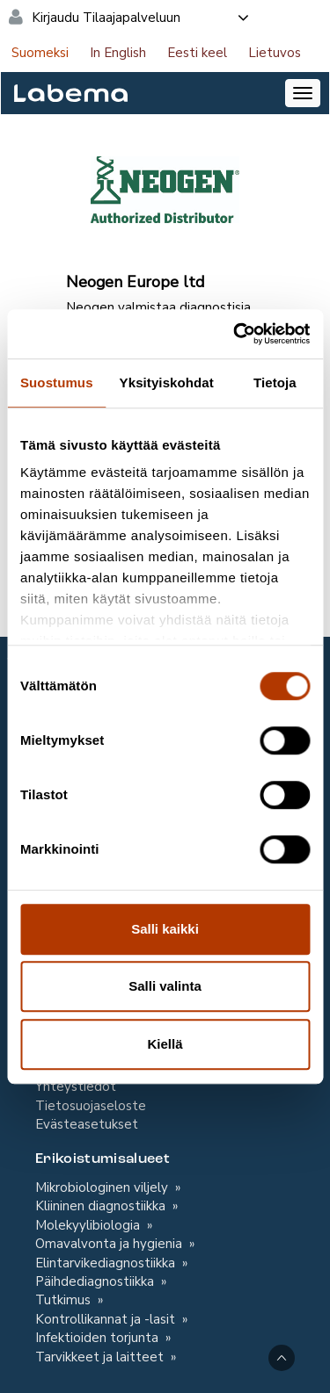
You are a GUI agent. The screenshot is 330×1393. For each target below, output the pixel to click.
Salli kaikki (165, 928)
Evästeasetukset (86, 1124)
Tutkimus (64, 1300)
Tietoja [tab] (275, 382)
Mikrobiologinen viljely (103, 1187)
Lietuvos (274, 52)
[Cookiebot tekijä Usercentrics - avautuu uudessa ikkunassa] (235, 333)
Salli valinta (165, 985)
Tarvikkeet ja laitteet (101, 1357)
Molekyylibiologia (89, 1225)
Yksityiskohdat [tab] (167, 382)
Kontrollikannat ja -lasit (107, 1319)
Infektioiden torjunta (98, 1337)
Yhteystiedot (75, 1086)
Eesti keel (197, 52)
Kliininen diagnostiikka (102, 1206)
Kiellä (164, 1043)
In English (118, 52)
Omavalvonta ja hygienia (110, 1243)
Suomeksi (40, 52)
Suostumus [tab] (56, 382)
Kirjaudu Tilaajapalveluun (141, 17)
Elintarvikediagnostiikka (107, 1263)
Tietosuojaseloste (90, 1106)
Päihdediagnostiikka (96, 1281)
